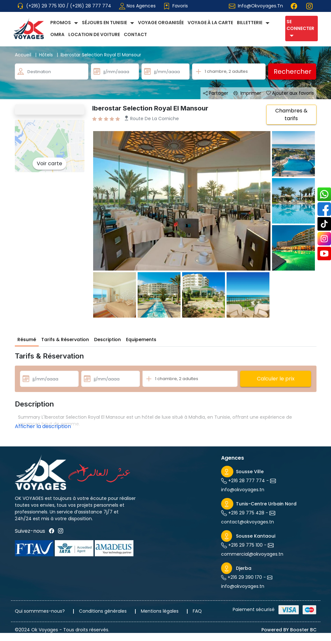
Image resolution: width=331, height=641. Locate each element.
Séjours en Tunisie (104, 22)
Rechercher (292, 71)
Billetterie (249, 22)
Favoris (175, 6)
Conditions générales (103, 611)
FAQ (197, 611)
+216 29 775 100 (245, 545)
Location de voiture (94, 34)
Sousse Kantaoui (255, 536)
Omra (57, 34)
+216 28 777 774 (246, 480)
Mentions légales (160, 611)
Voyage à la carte (210, 22)
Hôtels (50, 55)
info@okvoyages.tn (260, 6)
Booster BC (303, 630)
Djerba (243, 568)
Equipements (141, 339)
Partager (215, 93)
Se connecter (300, 25)
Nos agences (137, 6)
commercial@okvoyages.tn (252, 554)
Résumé (26, 339)
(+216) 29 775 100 (46, 6)
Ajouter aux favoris (290, 93)
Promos (60, 22)
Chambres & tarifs (291, 114)
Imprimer (247, 93)
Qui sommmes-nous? (40, 611)
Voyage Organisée (161, 22)
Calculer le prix (276, 378)
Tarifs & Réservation (65, 339)
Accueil (27, 55)
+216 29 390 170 (244, 577)
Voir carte (49, 163)
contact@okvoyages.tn (247, 522)
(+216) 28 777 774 (90, 6)
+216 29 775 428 (245, 513)
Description (107, 339)
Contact (135, 34)
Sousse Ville (250, 471)
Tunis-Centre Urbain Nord (266, 504)
